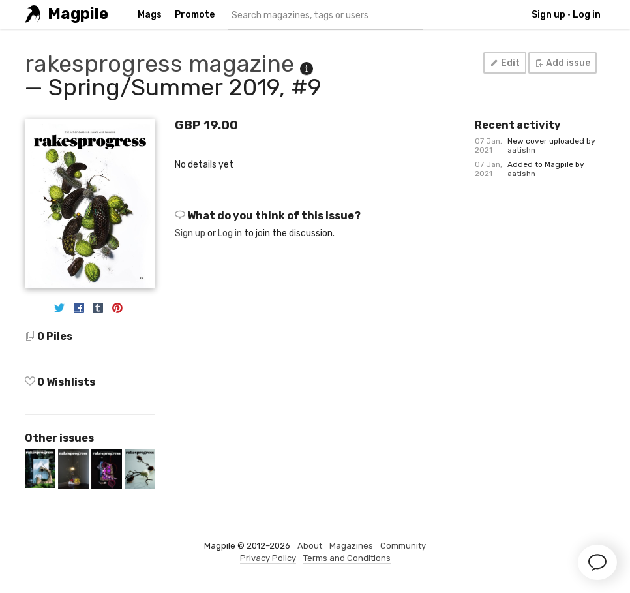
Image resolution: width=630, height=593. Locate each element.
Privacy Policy (268, 558)
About (309, 546)
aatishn (521, 150)
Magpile (78, 14)
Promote (195, 14)
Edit (504, 62)
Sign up (548, 14)
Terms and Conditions (347, 558)
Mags (150, 14)
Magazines (351, 546)
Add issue (561, 62)
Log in (587, 14)
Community (403, 546)
